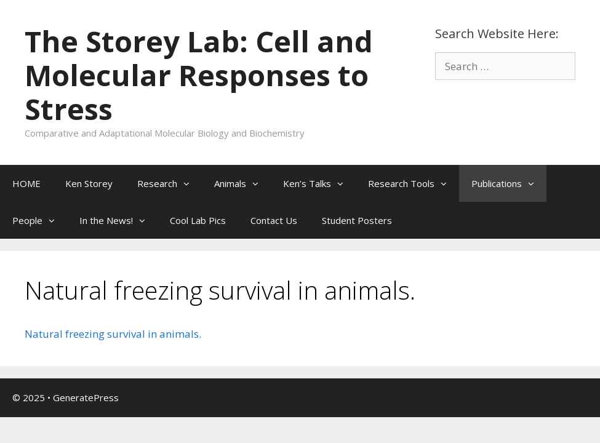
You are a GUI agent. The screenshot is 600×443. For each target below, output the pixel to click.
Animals (242, 183)
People (39, 220)
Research (169, 183)
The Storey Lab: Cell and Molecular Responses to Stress (199, 75)
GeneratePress (86, 397)
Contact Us (273, 220)
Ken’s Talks (319, 183)
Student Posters (357, 220)
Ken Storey (89, 183)
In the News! (118, 220)
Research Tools (413, 183)
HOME (26, 183)
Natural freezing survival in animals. (113, 334)
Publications (508, 183)
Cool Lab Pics (198, 220)
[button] (189, 183)
